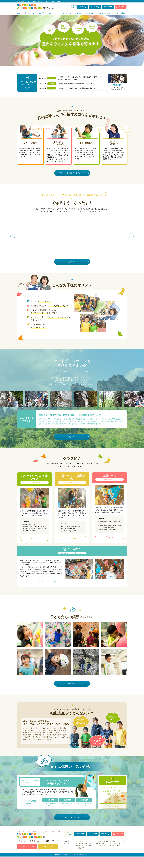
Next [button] (131, 235)
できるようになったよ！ (119, 841)
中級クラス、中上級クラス (85, 845)
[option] (72, 40)
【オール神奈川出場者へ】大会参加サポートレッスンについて (77, 83)
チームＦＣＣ (101, 845)
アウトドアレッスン (103, 841)
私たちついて (69, 843)
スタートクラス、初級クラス (86, 843)
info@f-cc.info (54, 841)
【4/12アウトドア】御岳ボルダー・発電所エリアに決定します (77, 88)
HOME (67, 841)
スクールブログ (116, 843)
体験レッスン (101, 843)
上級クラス (80, 848)
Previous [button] (12, 235)
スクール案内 (115, 845)
